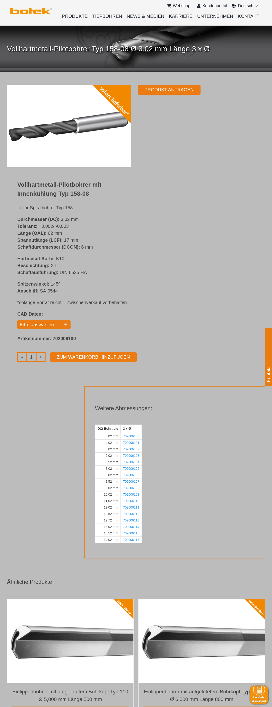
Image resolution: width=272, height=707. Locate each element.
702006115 (131, 533)
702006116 (131, 540)
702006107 (131, 481)
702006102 (131, 449)
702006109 (131, 494)
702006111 (131, 507)
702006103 (131, 455)
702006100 (131, 436)
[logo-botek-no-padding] (31, 10)
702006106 (131, 475)
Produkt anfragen (169, 89)
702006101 (131, 443)
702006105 (131, 468)
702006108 (131, 488)
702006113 (131, 520)
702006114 (131, 527)
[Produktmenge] (31, 357)
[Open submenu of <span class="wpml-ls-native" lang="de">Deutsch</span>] (255, 6)
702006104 (131, 462)
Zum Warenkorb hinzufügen (93, 357)
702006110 (131, 501)
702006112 (131, 514)
